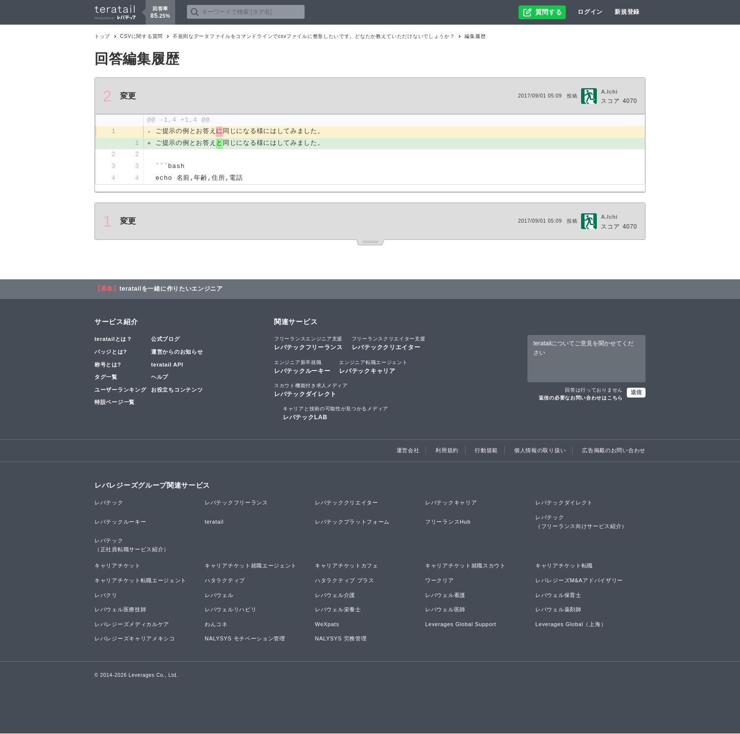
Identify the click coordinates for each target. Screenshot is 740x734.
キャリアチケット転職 (564, 566)
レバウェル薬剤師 (558, 610)
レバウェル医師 (445, 610)
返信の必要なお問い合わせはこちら (581, 398)
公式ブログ (165, 340)
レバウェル (219, 596)
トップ (102, 36)
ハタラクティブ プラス (344, 581)
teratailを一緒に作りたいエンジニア (171, 289)
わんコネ (216, 625)
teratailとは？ (113, 340)
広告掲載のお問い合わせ (614, 451)
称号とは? (107, 365)
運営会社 (408, 451)
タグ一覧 (106, 377)
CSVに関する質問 (141, 36)
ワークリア (439, 581)
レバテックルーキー (302, 367)
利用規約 (447, 451)
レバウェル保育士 (558, 596)
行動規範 (486, 451)
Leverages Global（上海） (570, 625)
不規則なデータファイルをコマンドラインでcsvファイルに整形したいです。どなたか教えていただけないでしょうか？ (314, 36)
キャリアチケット (117, 566)
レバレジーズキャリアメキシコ (134, 639)
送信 (636, 393)
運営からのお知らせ (177, 352)
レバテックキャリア (373, 367)
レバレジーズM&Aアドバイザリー (579, 581)
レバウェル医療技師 (120, 610)
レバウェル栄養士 (338, 610)
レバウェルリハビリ (230, 610)
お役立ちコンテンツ (177, 390)
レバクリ (106, 596)
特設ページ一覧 (114, 403)
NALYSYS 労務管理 (341, 639)
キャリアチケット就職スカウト (465, 566)
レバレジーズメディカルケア (131, 625)
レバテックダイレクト (311, 390)
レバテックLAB (335, 413)
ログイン (590, 11)
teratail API (167, 365)
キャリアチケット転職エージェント (140, 581)
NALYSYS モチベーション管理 (245, 639)
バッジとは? (110, 352)
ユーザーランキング (120, 390)
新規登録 (627, 11)
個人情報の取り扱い (540, 451)
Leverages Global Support (460, 625)
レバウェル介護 (335, 596)
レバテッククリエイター (389, 344)
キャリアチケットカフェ (346, 566)
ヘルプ (159, 377)
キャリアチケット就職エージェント (251, 566)
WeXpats (327, 625)
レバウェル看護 (445, 596)
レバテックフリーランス (308, 344)
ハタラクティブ (225, 581)
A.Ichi (609, 92)
